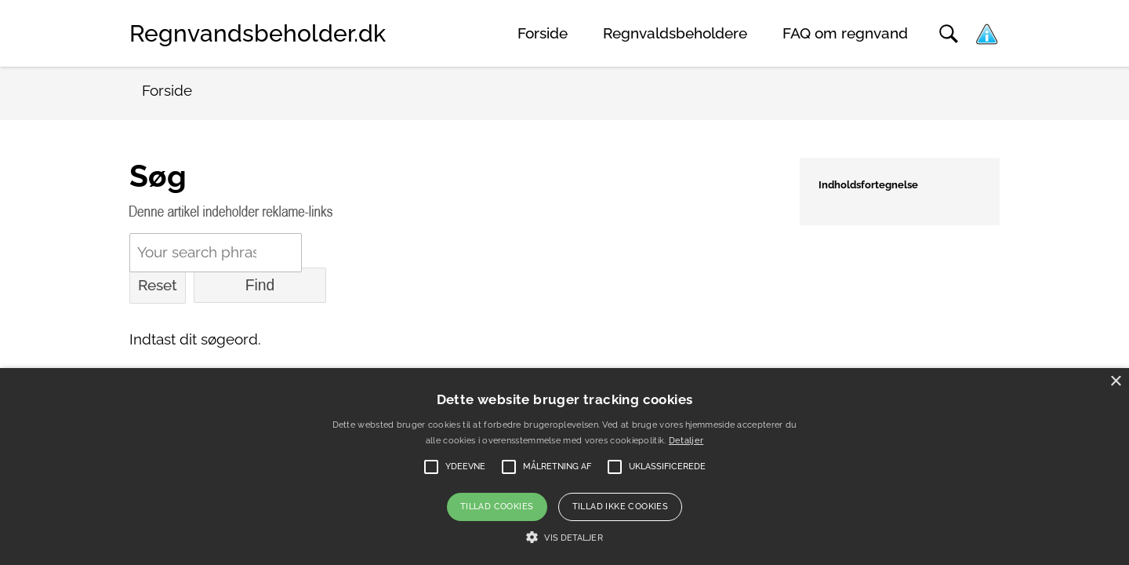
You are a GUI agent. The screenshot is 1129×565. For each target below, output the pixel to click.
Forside (542, 33)
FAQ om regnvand (845, 33)
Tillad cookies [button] (497, 506)
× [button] (1115, 382)
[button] (564, 537)
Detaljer (686, 441)
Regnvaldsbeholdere (675, 33)
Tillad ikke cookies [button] (620, 506)
